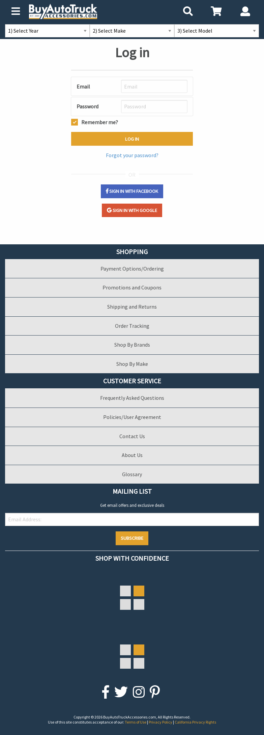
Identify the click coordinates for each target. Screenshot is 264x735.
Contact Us (132, 436)
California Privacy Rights (195, 722)
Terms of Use (136, 722)
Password (87, 106)
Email (83, 86)
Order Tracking (132, 325)
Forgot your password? (132, 155)
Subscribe (132, 538)
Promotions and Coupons (132, 287)
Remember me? (99, 121)
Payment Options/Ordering (132, 268)
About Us (132, 455)
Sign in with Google (132, 210)
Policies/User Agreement (132, 417)
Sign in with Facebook (132, 191)
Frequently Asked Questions (132, 397)
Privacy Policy (161, 722)
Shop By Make (132, 363)
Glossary (132, 474)
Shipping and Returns (132, 306)
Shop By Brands (132, 344)
